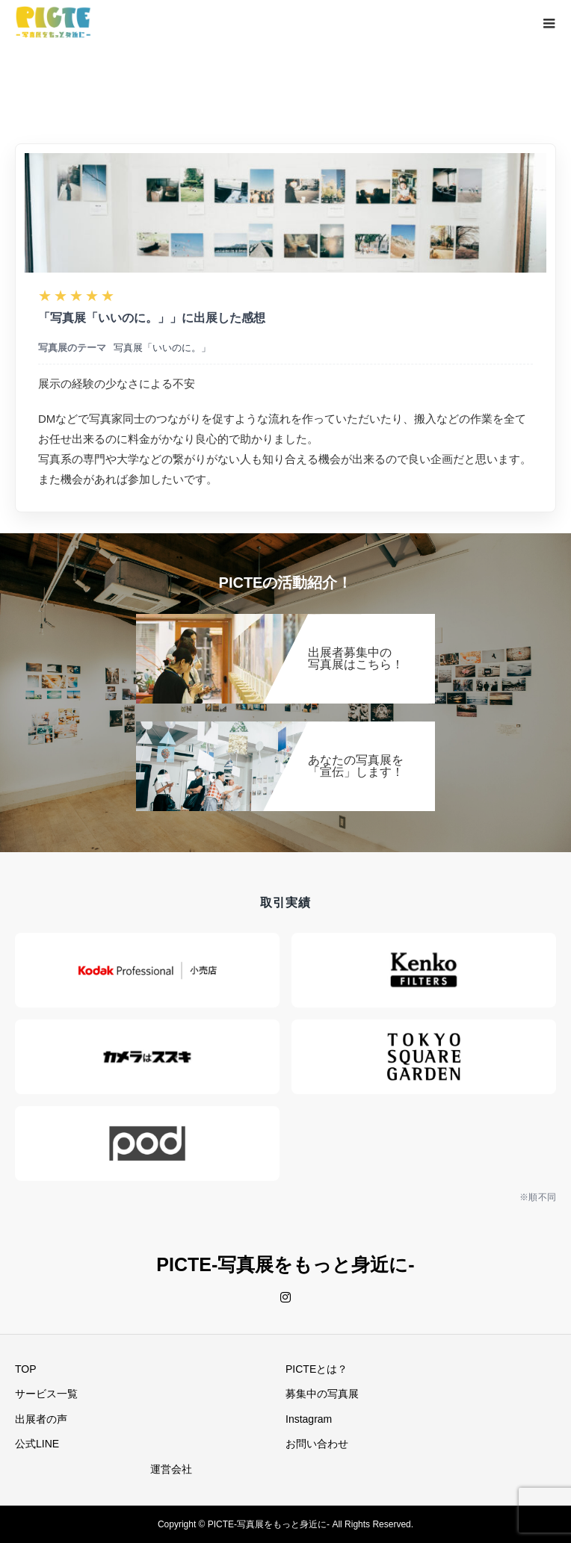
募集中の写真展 (322, 1394)
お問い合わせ (317, 1444)
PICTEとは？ (317, 1369)
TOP (26, 1369)
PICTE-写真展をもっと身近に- (285, 1264)
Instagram (309, 1419)
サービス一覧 (46, 1394)
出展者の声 (41, 1419)
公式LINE (37, 1444)
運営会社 (171, 1469)
